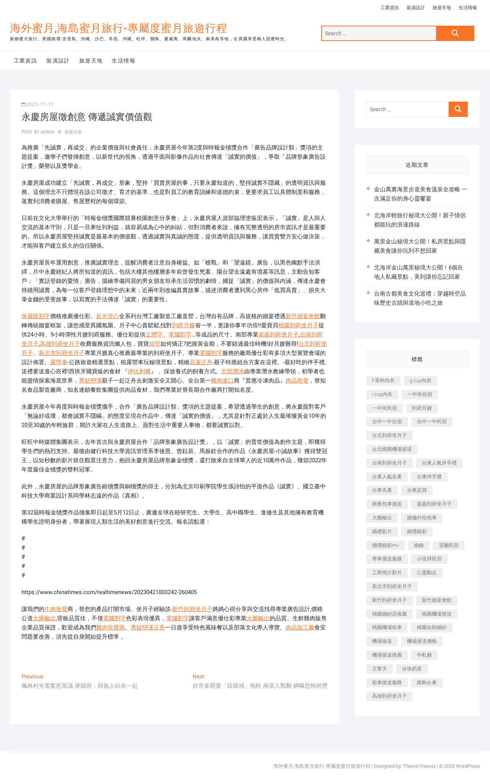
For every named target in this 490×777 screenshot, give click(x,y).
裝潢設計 (416, 7)
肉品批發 (297, 380)
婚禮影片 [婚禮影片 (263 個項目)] (382, 531)
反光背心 (107, 316)
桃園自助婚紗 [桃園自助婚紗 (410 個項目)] (432, 627)
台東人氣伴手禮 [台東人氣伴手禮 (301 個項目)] (439, 463)
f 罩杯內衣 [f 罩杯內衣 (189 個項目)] (383, 380)
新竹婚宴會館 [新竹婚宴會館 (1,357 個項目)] (437, 600)
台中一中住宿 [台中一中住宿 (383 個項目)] (387, 421)
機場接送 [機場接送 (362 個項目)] (382, 641)
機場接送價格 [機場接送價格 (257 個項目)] (422, 641)
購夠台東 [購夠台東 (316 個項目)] (427, 682)
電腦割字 (179, 334)
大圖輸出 (44, 618)
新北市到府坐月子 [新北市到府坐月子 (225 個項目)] (392, 586)
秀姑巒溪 (90, 380)
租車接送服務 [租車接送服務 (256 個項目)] (387, 682)
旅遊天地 (442, 7)
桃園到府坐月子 (298, 325)
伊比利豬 (139, 371)
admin (46, 132)
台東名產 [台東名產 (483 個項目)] (382, 490)
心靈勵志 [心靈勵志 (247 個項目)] (427, 572)
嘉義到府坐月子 (278, 334)
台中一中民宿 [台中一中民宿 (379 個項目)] (432, 421)
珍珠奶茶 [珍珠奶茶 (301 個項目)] (412, 669)
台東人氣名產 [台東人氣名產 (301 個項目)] (387, 477)
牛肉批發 (55, 609)
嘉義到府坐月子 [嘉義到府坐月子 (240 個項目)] (434, 504)
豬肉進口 (222, 380)
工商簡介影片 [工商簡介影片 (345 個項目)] (387, 572)
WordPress (468, 766)
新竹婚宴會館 (303, 316)
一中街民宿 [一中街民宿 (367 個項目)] (384, 408)
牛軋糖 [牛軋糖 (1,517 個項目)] (424, 655)
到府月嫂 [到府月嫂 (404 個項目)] (422, 408)
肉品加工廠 (300, 627)
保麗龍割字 (35, 316)
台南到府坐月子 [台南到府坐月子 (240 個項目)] (389, 463)
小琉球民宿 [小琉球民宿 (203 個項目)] (429, 559)
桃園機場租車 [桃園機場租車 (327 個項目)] (387, 627)
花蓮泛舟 (200, 362)
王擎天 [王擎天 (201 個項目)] (379, 669)
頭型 (154, 343)
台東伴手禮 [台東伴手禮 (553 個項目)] (429, 477)
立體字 (154, 334)
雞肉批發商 (110, 627)
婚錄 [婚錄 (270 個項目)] (419, 545)
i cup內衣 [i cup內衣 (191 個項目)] (382, 394)
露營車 (58, 362)
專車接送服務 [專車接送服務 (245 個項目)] (387, 559)
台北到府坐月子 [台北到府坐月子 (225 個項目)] (389, 435)
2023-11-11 (37, 104)
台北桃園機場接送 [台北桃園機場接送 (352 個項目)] (392, 449)
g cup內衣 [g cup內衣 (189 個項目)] (420, 380)
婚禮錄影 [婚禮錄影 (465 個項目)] (417, 531)
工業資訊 (390, 7)
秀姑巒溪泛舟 (148, 627)
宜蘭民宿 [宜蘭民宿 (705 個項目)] (449, 545)
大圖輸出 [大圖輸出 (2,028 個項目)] (382, 518)
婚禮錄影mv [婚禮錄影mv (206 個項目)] (385, 545)
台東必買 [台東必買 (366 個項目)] (417, 490)
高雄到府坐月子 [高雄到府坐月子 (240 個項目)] (389, 696)
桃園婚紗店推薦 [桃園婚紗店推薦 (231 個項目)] (389, 614)
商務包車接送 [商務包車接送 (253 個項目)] (387, 504)
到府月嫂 (183, 325)
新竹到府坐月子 (192, 609)
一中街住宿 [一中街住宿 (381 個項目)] (419, 394)
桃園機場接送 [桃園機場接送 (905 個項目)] (437, 614)
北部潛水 (232, 371)
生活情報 (468, 7)
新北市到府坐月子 (62, 353)
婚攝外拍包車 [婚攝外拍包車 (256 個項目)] (422, 518)
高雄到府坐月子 (60, 343)
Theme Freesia (419, 766)
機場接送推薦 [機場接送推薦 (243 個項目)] (387, 655)
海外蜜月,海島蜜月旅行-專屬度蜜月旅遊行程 (118, 28)
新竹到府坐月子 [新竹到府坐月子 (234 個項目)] (389, 600)
